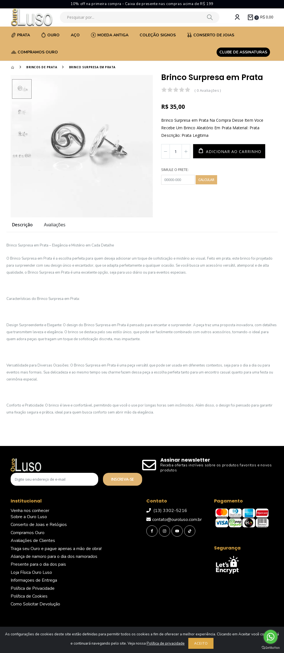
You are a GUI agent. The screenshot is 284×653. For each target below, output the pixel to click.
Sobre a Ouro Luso (29, 517)
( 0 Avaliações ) (207, 90)
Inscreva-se (122, 479)
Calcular (206, 179)
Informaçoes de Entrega (34, 580)
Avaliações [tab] (54, 225)
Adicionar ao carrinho (233, 151)
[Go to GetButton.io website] (271, 647)
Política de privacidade (166, 643)
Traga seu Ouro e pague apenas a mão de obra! (56, 549)
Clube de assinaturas (243, 52)
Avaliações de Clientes (33, 540)
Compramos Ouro (34, 52)
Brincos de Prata (41, 67)
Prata (20, 35)
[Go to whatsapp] (271, 637)
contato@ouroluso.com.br (174, 519)
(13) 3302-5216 (166, 511)
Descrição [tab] (22, 225)
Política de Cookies (29, 596)
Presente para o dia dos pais (38, 564)
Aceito (201, 643)
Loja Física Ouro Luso (31, 572)
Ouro (50, 35)
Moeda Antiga (109, 35)
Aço (75, 35)
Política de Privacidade (33, 588)
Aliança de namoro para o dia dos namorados (54, 556)
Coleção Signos (158, 35)
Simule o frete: (175, 169)
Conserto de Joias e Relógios (39, 525)
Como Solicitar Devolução (35, 604)
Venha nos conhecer (30, 511)
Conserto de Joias (210, 35)
